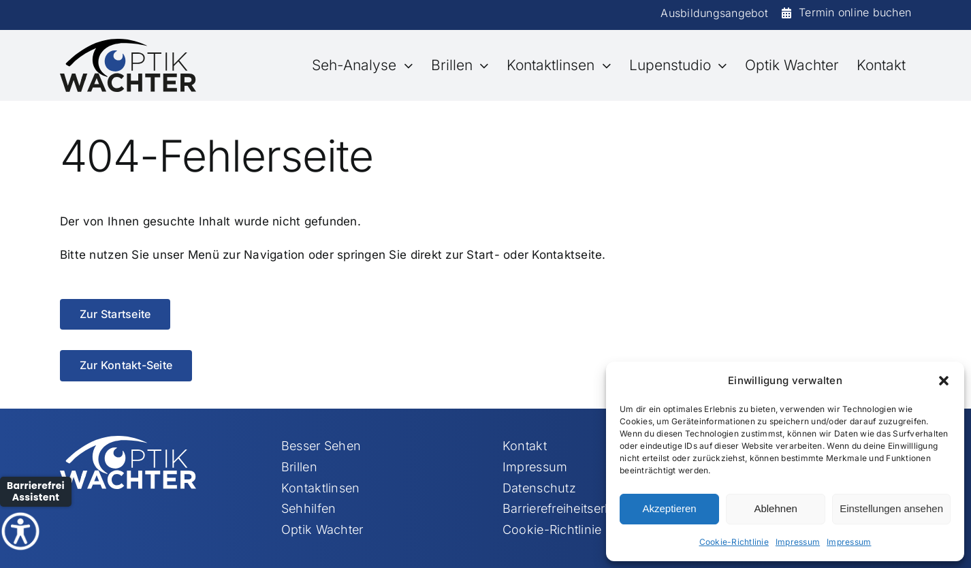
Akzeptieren (669, 508)
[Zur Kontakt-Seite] (126, 365)
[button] (944, 381)
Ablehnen (775, 508)
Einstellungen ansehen (891, 508)
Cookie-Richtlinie (734, 542)
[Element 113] (128, 44)
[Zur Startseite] (115, 314)
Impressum (798, 542)
